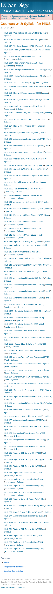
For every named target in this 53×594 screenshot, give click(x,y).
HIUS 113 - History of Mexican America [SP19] (22, 100)
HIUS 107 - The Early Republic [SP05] (19, 46)
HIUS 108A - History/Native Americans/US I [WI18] (24, 50)
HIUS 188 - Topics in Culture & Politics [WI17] (22, 499)
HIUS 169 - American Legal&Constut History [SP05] (24, 403)
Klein (44, 159)
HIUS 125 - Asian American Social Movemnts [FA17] (24, 139)
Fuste (47, 146)
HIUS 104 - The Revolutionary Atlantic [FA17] (22, 39)
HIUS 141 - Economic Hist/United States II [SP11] (23, 222)
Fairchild (45, 100)
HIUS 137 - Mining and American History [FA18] (23, 195)
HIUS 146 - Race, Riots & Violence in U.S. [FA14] (23, 258)
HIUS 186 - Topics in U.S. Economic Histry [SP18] (23, 492)
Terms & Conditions (8, 588)
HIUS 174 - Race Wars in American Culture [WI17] (24, 410)
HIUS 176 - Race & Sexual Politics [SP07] (20, 416)
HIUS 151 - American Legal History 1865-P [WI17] (24, 291)
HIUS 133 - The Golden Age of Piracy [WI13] (21, 182)
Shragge (44, 119)
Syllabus (7, 36)
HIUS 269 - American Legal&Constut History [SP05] (24, 506)
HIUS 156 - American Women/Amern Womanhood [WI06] (26, 350)
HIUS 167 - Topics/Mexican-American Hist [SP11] (23, 397)
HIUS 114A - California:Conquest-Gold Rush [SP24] (24, 106)
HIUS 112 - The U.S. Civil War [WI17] (19, 83)
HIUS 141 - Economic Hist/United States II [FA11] (23, 228)
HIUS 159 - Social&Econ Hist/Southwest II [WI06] (23, 383)
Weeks (48, 390)
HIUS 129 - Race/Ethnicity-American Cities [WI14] (24, 146)
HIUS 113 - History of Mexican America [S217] (22, 93)
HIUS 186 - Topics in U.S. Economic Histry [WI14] (23, 479)
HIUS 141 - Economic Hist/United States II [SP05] (23, 209)
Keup (7, 373)
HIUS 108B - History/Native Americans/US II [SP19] (24, 76)
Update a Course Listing (13, 571)
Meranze (38, 46)
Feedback (21, 588)
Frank (48, 69)
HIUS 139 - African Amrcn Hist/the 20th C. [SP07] (23, 202)
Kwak (41, 133)
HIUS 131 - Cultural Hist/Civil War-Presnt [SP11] (23, 169)
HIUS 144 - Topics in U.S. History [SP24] (20, 245)
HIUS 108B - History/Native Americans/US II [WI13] (24, 69)
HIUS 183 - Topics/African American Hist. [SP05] (23, 473)
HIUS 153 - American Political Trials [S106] (21, 331)
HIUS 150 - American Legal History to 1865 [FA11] (24, 278)
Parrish (48, 278)
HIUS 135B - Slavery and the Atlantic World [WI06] (24, 189)
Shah (40, 416)
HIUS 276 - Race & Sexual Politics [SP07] (20, 512)
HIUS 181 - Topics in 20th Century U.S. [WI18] (22, 466)
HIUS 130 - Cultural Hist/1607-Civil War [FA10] (22, 159)
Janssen (47, 209)
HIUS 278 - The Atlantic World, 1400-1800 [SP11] (23, 522)
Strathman (47, 265)
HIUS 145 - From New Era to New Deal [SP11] (22, 252)
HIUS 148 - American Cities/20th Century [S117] (23, 272)
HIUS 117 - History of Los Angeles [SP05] (20, 126)
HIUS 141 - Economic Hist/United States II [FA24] (23, 235)
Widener (48, 113)
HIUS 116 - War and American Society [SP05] (22, 119)
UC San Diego (15, 6)
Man (45, 33)
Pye (47, 440)
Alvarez (47, 258)
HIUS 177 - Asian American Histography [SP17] (23, 420)
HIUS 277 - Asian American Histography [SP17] (23, 516)
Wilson (47, 202)
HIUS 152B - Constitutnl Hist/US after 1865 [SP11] (24, 311)
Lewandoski (9, 59)
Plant (37, 83)
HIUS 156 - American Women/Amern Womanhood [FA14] (26, 357)
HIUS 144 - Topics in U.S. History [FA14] (20, 242)
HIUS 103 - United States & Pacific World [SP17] (23, 33)
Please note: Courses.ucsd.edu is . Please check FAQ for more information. (25, 17)
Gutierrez (45, 86)
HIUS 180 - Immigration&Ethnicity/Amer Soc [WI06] (24, 433)
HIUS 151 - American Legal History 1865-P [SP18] (24, 298)
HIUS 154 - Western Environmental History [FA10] (24, 337)
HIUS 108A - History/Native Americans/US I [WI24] (24, 56)
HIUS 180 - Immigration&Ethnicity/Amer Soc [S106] (24, 440)
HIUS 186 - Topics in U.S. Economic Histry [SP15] (23, 486)
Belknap (48, 285)
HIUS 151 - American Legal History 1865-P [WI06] (24, 285)
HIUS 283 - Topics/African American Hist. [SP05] (23, 536)
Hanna (43, 39)
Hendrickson (10, 198)
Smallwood (9, 192)
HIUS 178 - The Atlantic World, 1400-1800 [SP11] (23, 427)
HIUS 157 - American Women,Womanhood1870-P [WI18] (26, 377)
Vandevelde (9, 307)
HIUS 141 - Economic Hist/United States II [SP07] (23, 215)
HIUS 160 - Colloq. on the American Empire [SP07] (24, 390)
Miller (46, 176)
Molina (47, 152)
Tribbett (48, 337)
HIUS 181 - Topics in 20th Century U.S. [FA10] (22, 453)
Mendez (45, 93)
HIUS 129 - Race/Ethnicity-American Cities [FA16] (24, 152)
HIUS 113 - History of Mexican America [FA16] (22, 86)
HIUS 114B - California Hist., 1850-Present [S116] (24, 113)
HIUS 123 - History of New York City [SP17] (21, 133)
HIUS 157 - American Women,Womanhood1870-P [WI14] (26, 370)
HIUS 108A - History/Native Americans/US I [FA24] (24, 63)
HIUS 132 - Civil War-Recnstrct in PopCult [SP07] (23, 176)
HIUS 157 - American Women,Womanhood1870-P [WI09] (26, 364)
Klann (47, 50)
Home (3, 28)
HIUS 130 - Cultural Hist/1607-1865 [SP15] (21, 165)
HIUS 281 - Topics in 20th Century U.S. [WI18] (22, 529)
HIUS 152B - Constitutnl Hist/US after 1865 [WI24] (24, 324)
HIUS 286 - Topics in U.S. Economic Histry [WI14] (23, 542)
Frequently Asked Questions (15, 567)
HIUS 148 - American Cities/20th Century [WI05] (23, 265)
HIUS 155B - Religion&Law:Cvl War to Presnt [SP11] (25, 344)
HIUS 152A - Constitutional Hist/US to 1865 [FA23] (24, 304)
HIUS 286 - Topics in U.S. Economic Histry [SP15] (23, 549)
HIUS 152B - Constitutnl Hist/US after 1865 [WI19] (24, 318)
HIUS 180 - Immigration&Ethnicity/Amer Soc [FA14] (24, 446)
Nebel (46, 215)
